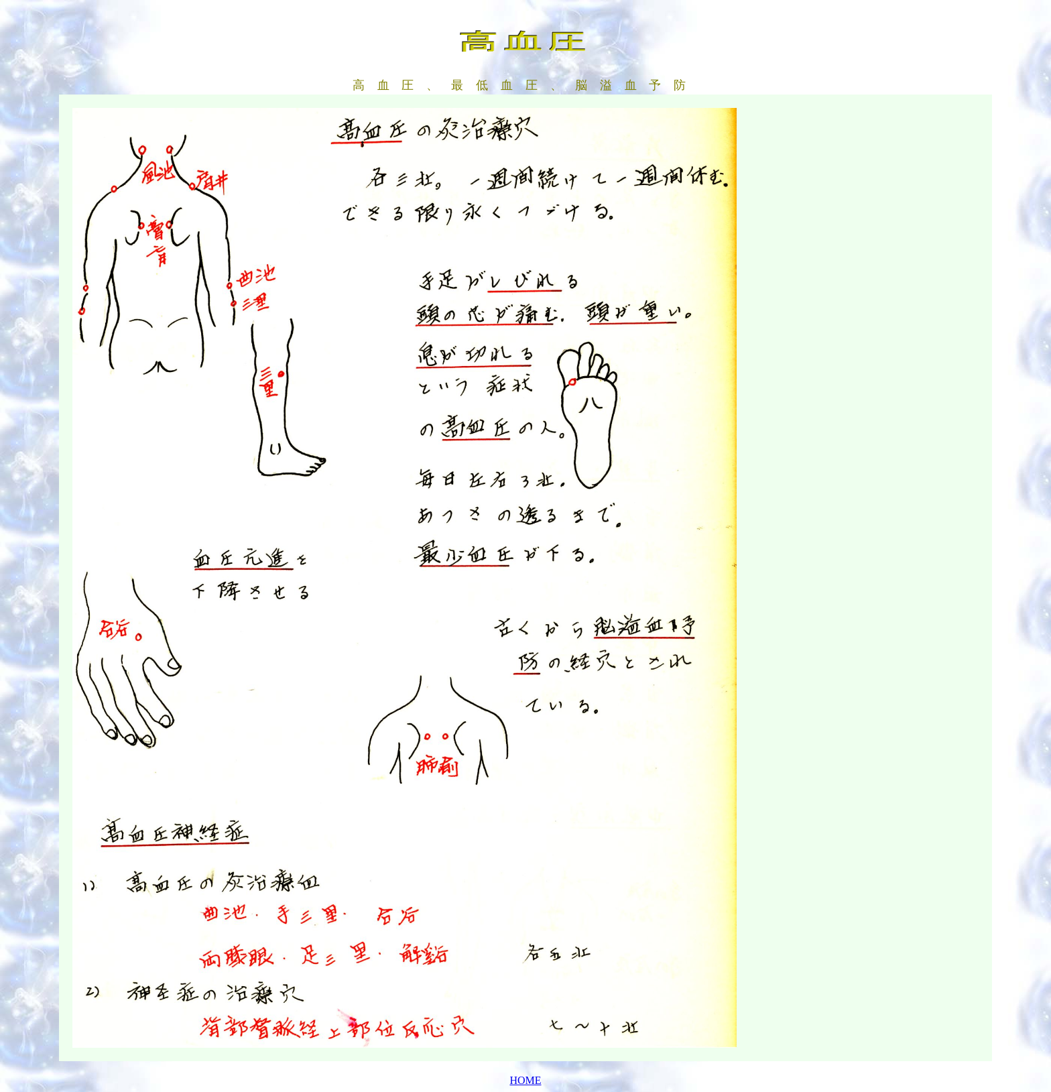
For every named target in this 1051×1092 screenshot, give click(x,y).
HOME (525, 1080)
